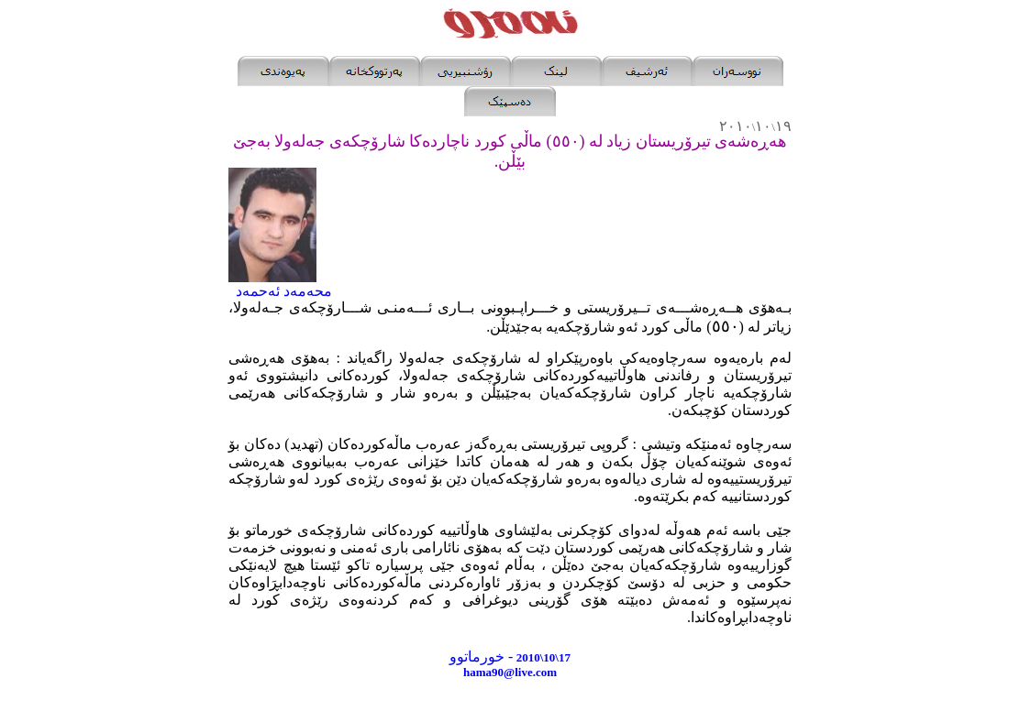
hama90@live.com (510, 672)
